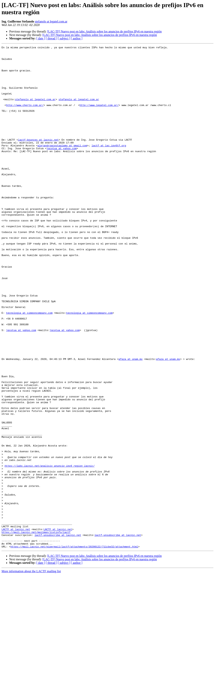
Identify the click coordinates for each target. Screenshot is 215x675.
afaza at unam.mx (130, 422)
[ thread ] (51, 38)
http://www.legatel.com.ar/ (99, 117)
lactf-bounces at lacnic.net (38, 158)
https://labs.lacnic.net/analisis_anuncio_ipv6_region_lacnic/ (50, 550)
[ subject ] (64, 38)
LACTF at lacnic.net (16, 626)
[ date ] (40, 38)
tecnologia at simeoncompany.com (29, 366)
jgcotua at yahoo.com (62, 169)
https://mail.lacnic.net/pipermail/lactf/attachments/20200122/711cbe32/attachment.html (74, 647)
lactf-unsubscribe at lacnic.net (58, 633)
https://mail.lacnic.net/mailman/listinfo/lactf (36, 629)
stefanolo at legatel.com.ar (51, 21)
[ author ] (76, 38)
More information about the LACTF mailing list (31, 671)
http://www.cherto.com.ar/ (24, 117)
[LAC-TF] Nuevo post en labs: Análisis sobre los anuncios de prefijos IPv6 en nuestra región (104, 31)
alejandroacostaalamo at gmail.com (62, 165)
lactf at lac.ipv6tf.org (109, 165)
